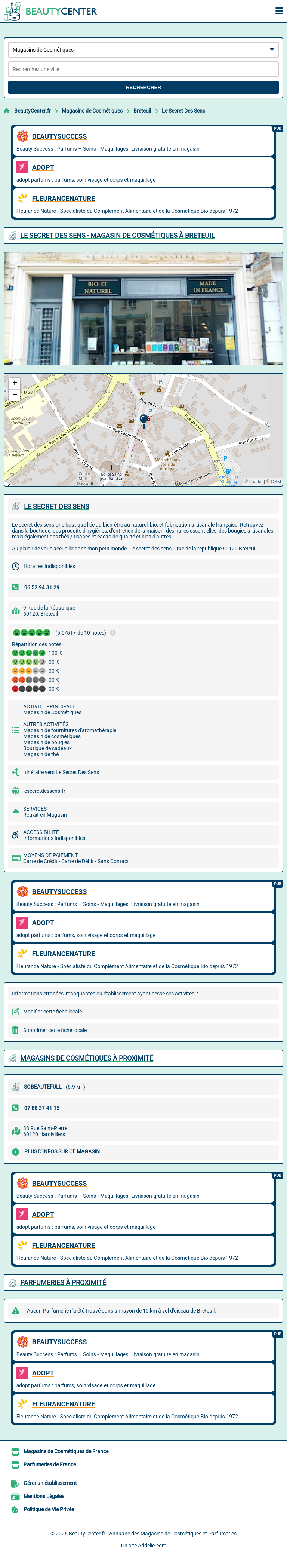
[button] (143, 422)
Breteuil (142, 111)
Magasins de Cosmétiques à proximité (86, 1058)
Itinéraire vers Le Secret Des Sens (61, 772)
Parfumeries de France (50, 1464)
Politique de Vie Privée (49, 1509)
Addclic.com (152, 1546)
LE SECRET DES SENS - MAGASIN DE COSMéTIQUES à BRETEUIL (117, 235)
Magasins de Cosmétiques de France (66, 1451)
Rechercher (143, 87)
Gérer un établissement (50, 1483)
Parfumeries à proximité (63, 1282)
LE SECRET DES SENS (56, 506)
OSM (276, 481)
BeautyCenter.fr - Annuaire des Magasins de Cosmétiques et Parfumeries (153, 1534)
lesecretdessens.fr (44, 791)
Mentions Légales (44, 1496)
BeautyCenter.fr (32, 111)
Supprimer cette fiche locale (55, 1030)
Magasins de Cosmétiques (92, 111)
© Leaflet (253, 481)
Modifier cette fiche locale (52, 1012)
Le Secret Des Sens (183, 111)
